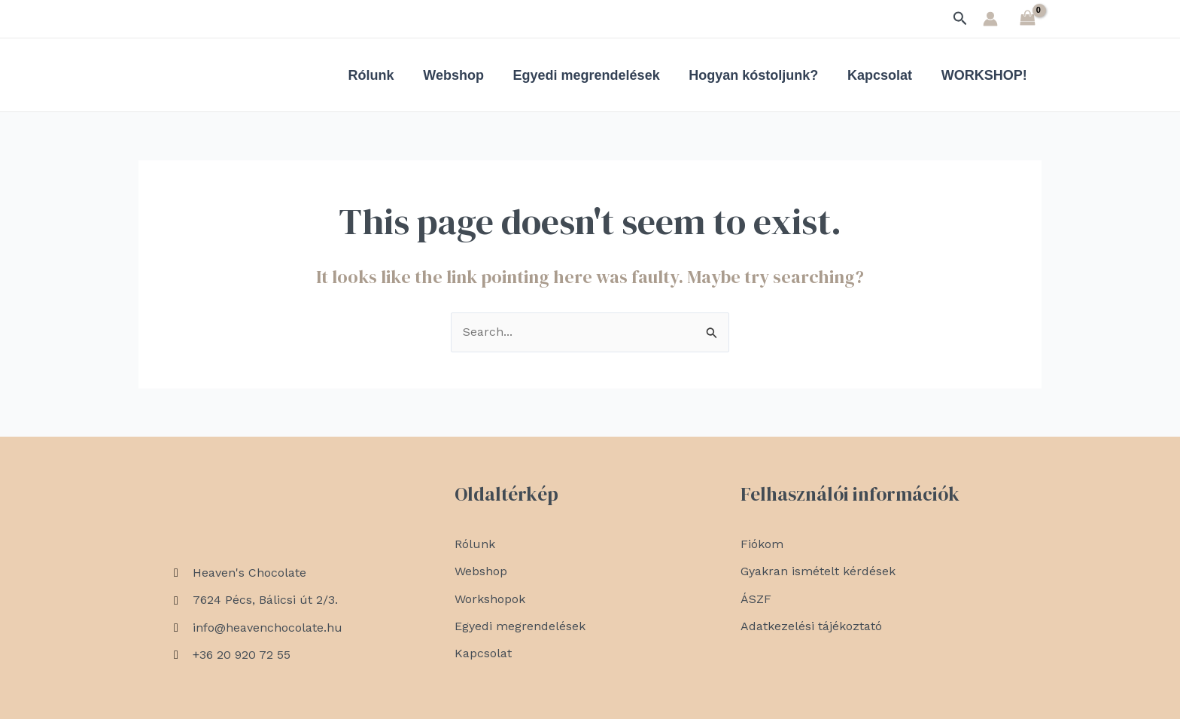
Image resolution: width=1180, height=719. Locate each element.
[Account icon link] (990, 18)
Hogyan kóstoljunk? (758, 75)
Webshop (462, 75)
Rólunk (382, 75)
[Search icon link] (960, 18)
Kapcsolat (882, 75)
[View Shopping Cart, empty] (1027, 18)
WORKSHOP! (985, 75)
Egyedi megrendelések (593, 75)
